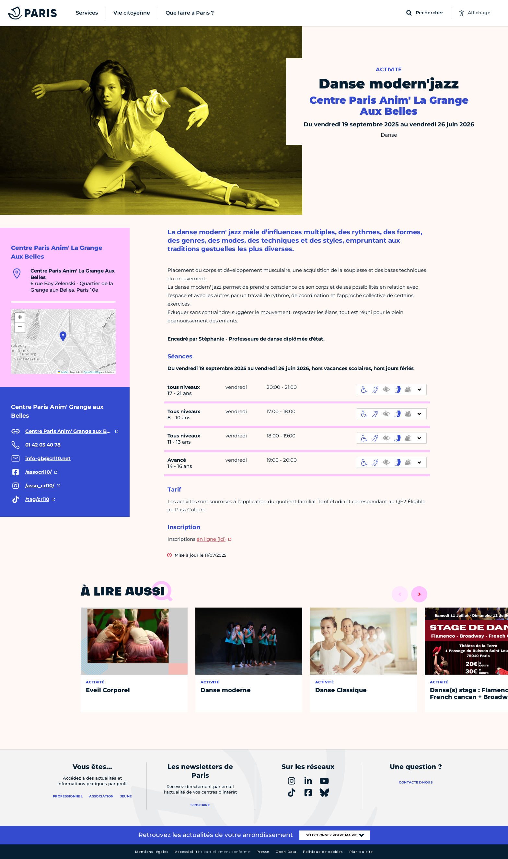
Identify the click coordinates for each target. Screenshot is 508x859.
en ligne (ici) (211, 539)
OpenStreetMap (92, 372)
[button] (63, 336)
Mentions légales (151, 852)
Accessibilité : (212, 852)
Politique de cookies (323, 852)
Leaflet (63, 372)
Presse (263, 852)
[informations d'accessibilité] (392, 389)
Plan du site (361, 852)
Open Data (286, 852)
